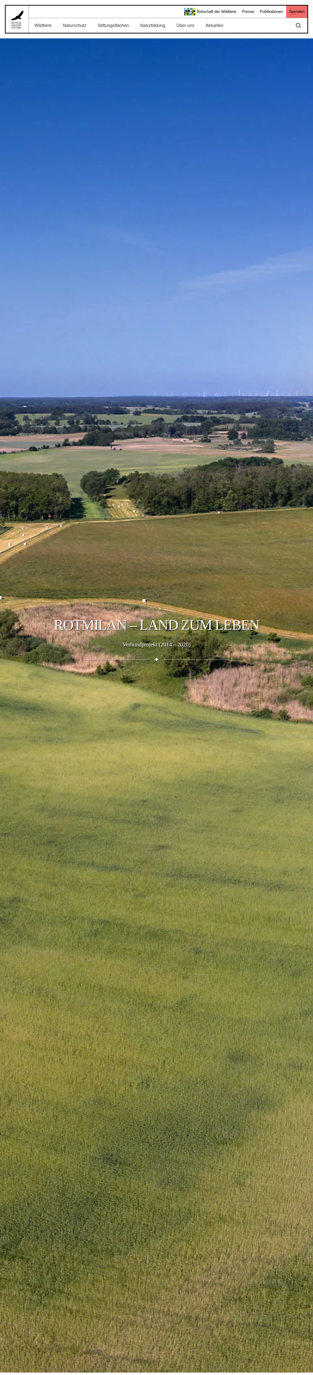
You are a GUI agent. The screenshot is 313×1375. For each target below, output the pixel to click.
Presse (248, 12)
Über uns (185, 25)
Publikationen (271, 12)
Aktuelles (215, 25)
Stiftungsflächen (113, 25)
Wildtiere (43, 25)
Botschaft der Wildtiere (210, 11)
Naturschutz (74, 25)
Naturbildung (152, 25)
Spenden (296, 12)
